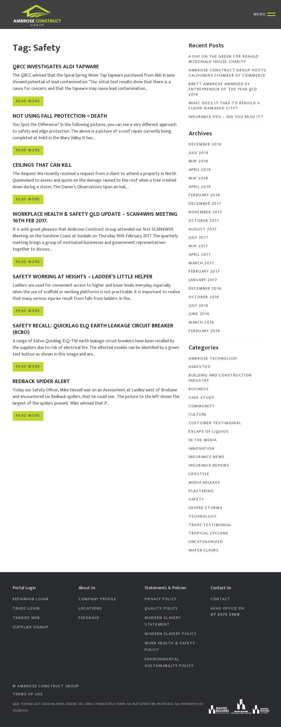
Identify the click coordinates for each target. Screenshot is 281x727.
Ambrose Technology (213, 358)
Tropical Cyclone (208, 533)
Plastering (201, 491)
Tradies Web (26, 618)
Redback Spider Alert (41, 381)
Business (199, 389)
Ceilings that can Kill (42, 165)
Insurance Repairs (209, 465)
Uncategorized (206, 541)
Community (202, 406)
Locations (90, 608)
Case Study (201, 397)
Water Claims (204, 550)
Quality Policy (161, 608)
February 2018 (204, 195)
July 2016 (199, 305)
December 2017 (205, 203)
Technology (202, 516)
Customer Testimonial (215, 423)
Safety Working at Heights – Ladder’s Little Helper (82, 276)
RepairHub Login (31, 599)
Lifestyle (199, 474)
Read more (28, 101)
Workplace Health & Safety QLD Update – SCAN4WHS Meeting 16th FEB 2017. (95, 217)
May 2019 (198, 161)
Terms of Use (28, 694)
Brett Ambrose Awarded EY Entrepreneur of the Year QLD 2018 (223, 89)
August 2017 (203, 229)
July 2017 (199, 237)
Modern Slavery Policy (170, 634)
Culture (198, 414)
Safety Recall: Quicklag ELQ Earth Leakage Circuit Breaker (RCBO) (93, 329)
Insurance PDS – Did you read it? (226, 117)
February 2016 (204, 331)
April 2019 (200, 169)
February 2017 (204, 271)
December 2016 (205, 288)
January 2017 (203, 280)
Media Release (204, 482)
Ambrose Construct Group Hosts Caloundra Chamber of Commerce (227, 73)
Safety (196, 499)
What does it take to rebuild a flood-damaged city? (224, 106)
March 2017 (201, 263)
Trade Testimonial (210, 525)
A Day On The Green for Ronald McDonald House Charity (224, 59)
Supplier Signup (31, 627)
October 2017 (204, 220)
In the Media (203, 440)
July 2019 (199, 153)
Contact (220, 599)
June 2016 (199, 314)
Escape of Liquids (209, 431)
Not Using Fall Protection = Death (60, 116)
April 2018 (200, 187)
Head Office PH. (239, 611)
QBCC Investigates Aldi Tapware (56, 66)
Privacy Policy (161, 599)
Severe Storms (205, 508)
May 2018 (198, 178)
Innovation (201, 448)
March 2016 (201, 322)
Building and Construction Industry (220, 378)
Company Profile (98, 599)
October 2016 (204, 297)
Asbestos (200, 367)
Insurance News (207, 457)
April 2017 (200, 254)
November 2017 (205, 212)
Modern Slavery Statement (163, 621)
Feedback (89, 618)
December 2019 (205, 144)
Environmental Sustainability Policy (169, 662)
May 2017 (198, 246)
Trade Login (26, 608)
